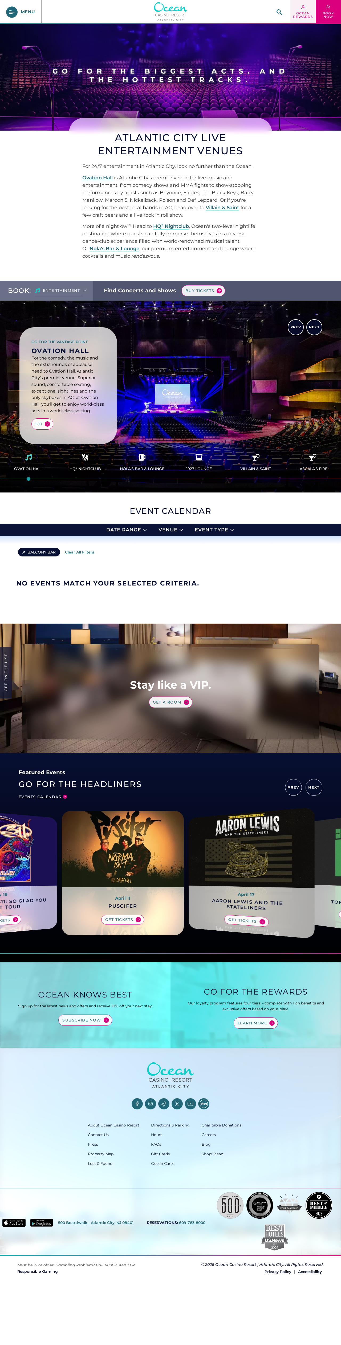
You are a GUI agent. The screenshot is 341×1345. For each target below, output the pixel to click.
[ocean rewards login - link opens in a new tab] (303, 12)
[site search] (279, 12)
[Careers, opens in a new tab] (227, 1170)
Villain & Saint (222, 208)
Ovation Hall (97, 178)
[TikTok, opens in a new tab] (163, 1139)
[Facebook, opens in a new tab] (137, 1139)
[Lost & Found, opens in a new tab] (119, 1199)
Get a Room (167, 726)
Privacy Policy (278, 1307)
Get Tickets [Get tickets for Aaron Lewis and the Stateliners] (242, 956)
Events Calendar (40, 832)
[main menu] (20, 12)
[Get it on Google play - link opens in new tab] (42, 1258)
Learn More (252, 1058)
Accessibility (310, 1307)
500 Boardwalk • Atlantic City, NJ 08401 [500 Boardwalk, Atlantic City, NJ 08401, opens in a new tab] (95, 1258)
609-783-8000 (192, 1258)
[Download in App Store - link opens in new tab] (14, 1258)
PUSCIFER (122, 942)
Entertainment (61, 290)
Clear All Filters (79, 552)
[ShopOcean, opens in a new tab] (227, 1189)
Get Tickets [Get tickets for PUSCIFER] (119, 955)
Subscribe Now (81, 1055)
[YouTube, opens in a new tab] (190, 1139)
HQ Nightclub (171, 226)
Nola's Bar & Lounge (114, 249)
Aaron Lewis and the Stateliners (247, 940)
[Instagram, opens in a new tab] (150, 1139)
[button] (293, 823)
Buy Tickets (199, 290)
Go (38, 424)
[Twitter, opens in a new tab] (177, 1139)
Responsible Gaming (37, 1306)
